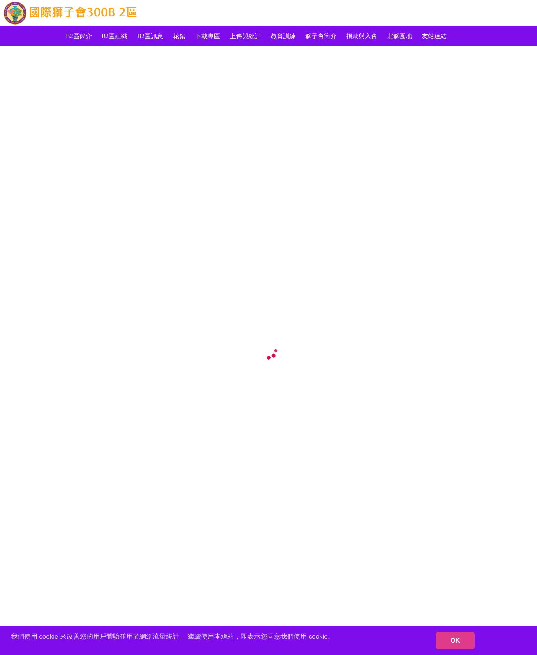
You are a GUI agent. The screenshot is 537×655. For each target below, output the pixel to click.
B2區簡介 (79, 36)
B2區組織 (115, 36)
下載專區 (207, 36)
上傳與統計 (245, 36)
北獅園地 (399, 36)
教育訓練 (283, 36)
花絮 (179, 36)
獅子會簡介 (320, 36)
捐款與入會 (361, 36)
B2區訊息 (150, 36)
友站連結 (434, 36)
